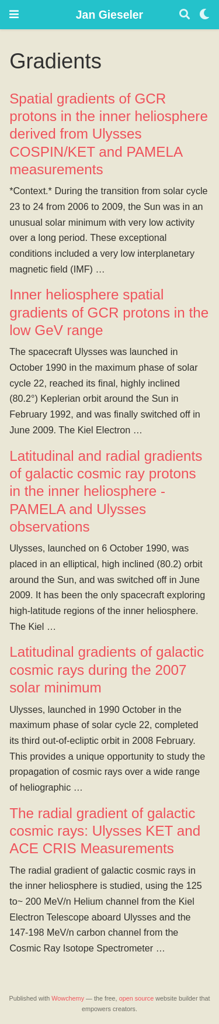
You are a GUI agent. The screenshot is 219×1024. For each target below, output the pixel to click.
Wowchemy (67, 998)
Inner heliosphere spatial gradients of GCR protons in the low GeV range (108, 312)
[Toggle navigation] (14, 14)
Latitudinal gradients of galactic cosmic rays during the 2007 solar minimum (106, 669)
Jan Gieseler (109, 14)
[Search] (184, 15)
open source (136, 998)
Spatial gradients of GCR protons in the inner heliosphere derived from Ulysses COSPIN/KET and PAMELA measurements (108, 134)
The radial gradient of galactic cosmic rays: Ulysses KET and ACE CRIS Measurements (104, 831)
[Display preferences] (204, 15)
